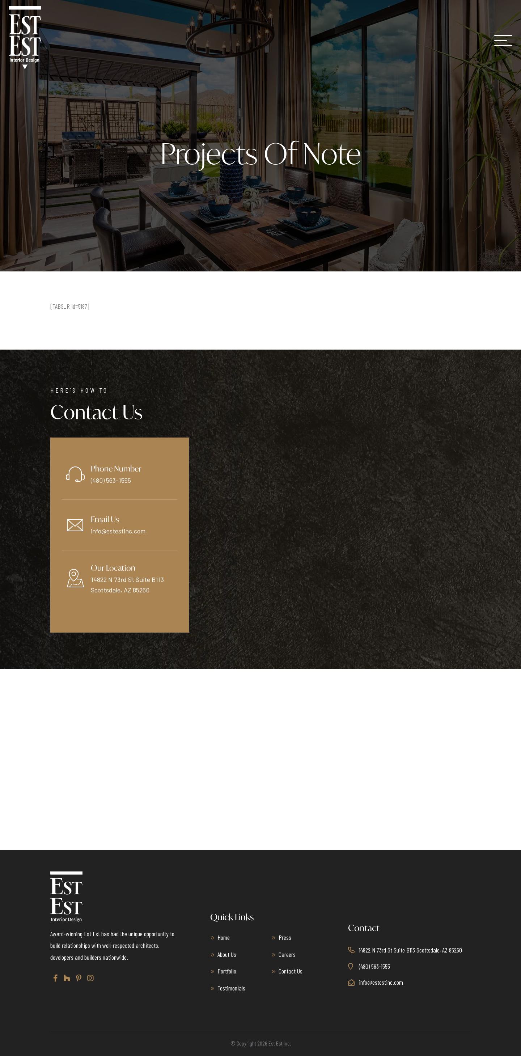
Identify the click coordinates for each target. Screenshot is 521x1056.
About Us (226, 954)
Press (285, 937)
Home (223, 937)
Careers (287, 954)
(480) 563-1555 (111, 480)
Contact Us (290, 971)
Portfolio (226, 971)
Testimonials (231, 988)
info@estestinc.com (118, 531)
